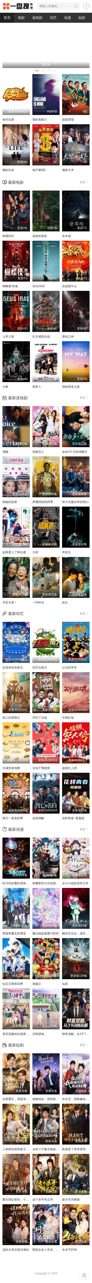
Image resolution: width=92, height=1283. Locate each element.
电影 (21, 18)
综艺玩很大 (39, 667)
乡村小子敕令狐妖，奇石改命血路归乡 (57, 1149)
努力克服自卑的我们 (75, 502)
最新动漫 (16, 829)
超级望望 (68, 119)
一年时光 (38, 602)
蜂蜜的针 (8, 236)
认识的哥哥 (69, 667)
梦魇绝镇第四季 (42, 502)
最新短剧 (16, 1045)
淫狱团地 (38, 1034)
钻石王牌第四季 (12, 984)
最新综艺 (16, 614)
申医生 (66, 552)
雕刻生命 (8, 170)
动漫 (67, 18)
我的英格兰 (39, 119)
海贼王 (36, 984)
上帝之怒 (8, 336)
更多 (85, 182)
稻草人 (36, 386)
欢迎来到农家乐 (12, 667)
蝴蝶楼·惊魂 (10, 286)
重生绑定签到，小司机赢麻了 (21, 1199)
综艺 (53, 18)
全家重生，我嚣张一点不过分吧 (23, 1099)
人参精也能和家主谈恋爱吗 (20, 1149)
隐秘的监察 (9, 502)
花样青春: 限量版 (73, 818)
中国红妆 (68, 717)
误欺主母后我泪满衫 (15, 1249)
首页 (7, 18)
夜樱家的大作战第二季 (47, 883)
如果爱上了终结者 (14, 552)
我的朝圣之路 (71, 386)
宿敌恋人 (38, 452)
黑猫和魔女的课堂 (14, 933)
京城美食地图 (11, 768)
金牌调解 (38, 818)
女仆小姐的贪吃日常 (75, 883)
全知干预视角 (41, 768)
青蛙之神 (68, 336)
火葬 (5, 386)
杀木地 (66, 236)
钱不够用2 (39, 170)
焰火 (65, 602)
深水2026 (38, 286)
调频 (5, 452)
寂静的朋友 (39, 236)
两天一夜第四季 (12, 818)
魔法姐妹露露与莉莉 (45, 933)
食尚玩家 (8, 119)
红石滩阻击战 (41, 336)
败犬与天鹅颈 (71, 1199)
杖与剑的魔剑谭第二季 (17, 883)
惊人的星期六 (11, 717)
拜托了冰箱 (39, 717)
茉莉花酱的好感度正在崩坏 (20, 1034)
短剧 (81, 18)
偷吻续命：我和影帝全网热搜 (51, 1099)
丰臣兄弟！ (9, 602)
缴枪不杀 (68, 170)
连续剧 (37, 18)
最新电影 (16, 182)
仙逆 (65, 984)
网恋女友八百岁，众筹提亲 (50, 1249)
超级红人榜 (69, 768)
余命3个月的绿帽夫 (74, 452)
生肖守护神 (69, 1249)
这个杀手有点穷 (42, 1199)
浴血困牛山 (69, 286)
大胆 (35, 552)
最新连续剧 (18, 398)
